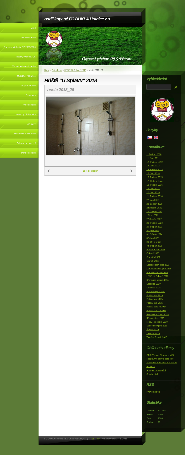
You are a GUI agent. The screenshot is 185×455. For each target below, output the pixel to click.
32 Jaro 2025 (152, 238)
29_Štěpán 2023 (154, 227)
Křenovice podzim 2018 (157, 280)
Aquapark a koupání (156, 370)
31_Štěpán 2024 (154, 234)
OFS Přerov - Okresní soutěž (160, 355)
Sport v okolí (152, 374)
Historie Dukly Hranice (25, 133)
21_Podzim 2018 (154, 196)
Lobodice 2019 (153, 284)
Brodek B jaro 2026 (155, 249)
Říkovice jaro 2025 (155, 318)
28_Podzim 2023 (154, 223)
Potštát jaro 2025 (154, 299)
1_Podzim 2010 (153, 154)
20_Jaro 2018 (153, 192)
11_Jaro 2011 (153, 158)
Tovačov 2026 (153, 333)
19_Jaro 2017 (153, 188)
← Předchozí (50, 171)
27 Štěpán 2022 (154, 219)
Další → (131, 171)
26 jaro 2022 (152, 215)
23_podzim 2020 (154, 204)
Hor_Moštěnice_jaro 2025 (158, 268)
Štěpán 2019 (152, 329)
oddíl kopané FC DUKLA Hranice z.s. (77, 19)
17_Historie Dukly (154, 181)
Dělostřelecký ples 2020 (157, 265)
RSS (92, 439)
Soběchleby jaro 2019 (156, 326)
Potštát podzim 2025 (156, 310)
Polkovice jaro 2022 (155, 291)
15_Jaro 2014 (153, 173)
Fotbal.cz (150, 366)
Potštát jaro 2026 (154, 303)
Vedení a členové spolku (24, 66)
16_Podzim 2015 (154, 177)
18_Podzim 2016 (154, 185)
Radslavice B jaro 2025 (157, 314)
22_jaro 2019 (152, 200)
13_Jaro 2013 (153, 165)
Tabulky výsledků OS (26, 57)
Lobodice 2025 (153, 287)
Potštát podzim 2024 (156, 307)
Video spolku (29, 105)
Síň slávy (31, 124)
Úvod (33, 28)
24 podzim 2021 (154, 208)
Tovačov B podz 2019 (156, 337)
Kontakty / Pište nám (26, 114)
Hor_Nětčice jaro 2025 (157, 272)
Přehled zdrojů (153, 392)
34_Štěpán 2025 (154, 246)
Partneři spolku (28, 153)
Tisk (98, 439)
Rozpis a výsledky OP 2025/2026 (20, 47)
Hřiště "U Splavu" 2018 (75, 70)
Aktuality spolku (28, 37)
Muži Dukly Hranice (26, 76)
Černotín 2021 (153, 257)
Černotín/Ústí (152, 261)
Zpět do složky (90, 171)
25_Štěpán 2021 (154, 211)
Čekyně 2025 (152, 253)
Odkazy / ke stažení (26, 143)
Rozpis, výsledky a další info (160, 359)
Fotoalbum (30, 95)
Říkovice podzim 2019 (157, 322)
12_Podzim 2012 (154, 162)
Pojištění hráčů (28, 85)
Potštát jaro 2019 (154, 295)
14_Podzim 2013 (154, 169)
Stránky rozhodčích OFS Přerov (161, 362)
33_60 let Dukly (153, 242)
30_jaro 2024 (152, 230)
